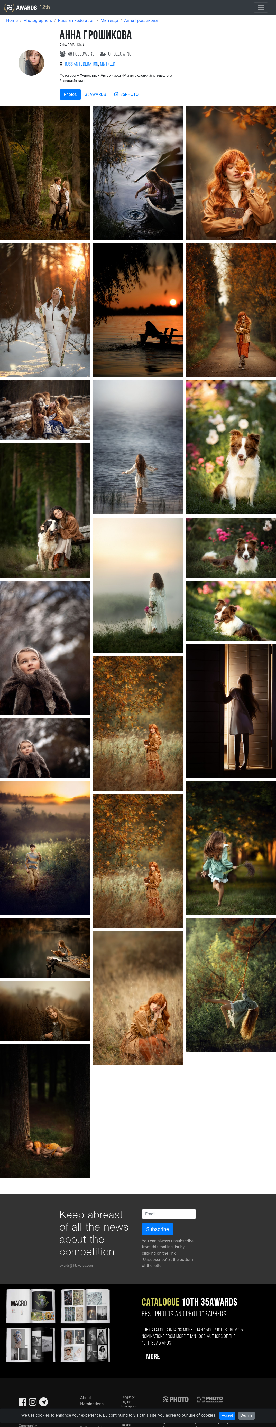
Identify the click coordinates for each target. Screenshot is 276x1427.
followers (78, 54)
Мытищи (109, 20)
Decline (247, 1415)
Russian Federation (76, 20)
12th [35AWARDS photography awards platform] (27, 8)
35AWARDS (95, 94)
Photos (70, 94)
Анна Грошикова (141, 20)
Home (12, 20)
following (116, 54)
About (85, 1397)
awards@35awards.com (76, 1266)
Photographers (38, 20)
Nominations (92, 1404)
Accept (227, 1415)
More (153, 1357)
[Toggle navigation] (261, 7)
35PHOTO (126, 94)
